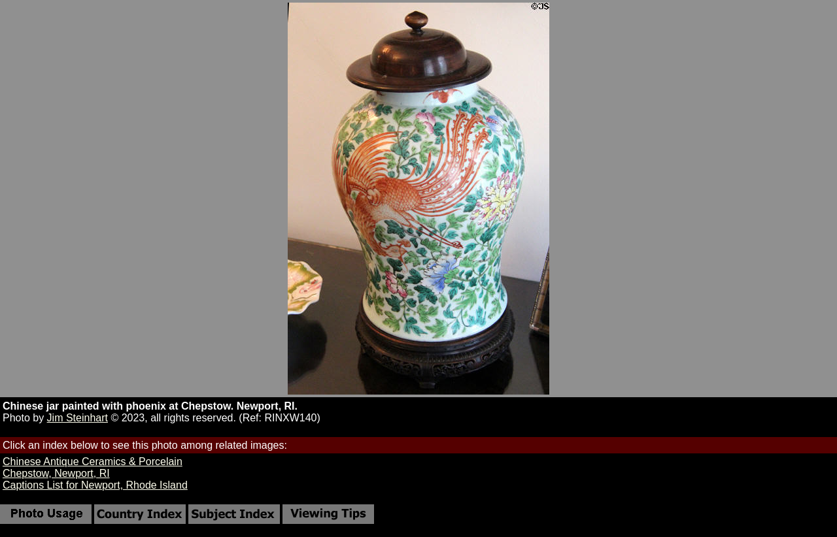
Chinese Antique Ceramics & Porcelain (92, 461)
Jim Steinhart (77, 417)
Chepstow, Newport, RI (56, 473)
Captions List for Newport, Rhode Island (95, 485)
